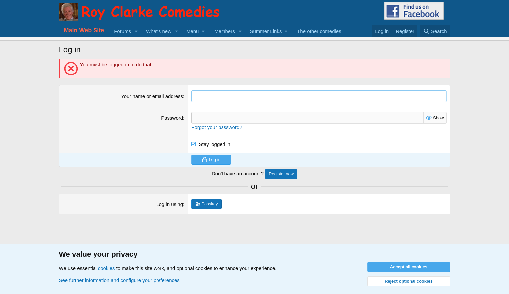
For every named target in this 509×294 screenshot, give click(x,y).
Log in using (169, 204)
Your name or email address (152, 96)
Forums (122, 31)
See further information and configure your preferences (119, 280)
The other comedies (319, 31)
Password (172, 118)
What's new (158, 31)
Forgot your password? (216, 127)
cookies (106, 268)
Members (224, 31)
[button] (136, 31)
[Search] (435, 31)
